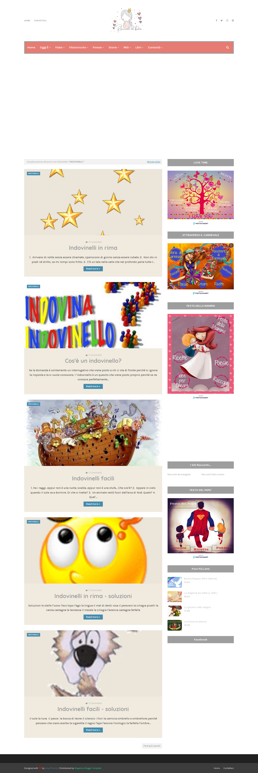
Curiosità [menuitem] (154, 47)
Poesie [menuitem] (97, 47)
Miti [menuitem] (126, 47)
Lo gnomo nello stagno (197, 607)
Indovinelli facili (93, 478)
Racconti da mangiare (179, 474)
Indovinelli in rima (93, 247)
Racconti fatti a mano (213, 474)
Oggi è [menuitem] (44, 47)
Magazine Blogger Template (88, 768)
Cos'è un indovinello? (93, 360)
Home (27, 20)
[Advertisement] (129, 128)
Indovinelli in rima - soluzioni (93, 595)
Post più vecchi (152, 746)
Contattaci (40, 20)
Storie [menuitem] (113, 47)
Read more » (93, 268)
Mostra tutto (153, 161)
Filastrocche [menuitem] (77, 47)
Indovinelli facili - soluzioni (93, 708)
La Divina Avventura (195, 621)
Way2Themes (52, 768)
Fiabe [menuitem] (59, 47)
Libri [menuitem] (138, 47)
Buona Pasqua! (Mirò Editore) (200, 578)
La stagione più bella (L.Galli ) (200, 592)
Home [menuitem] (31, 47)
